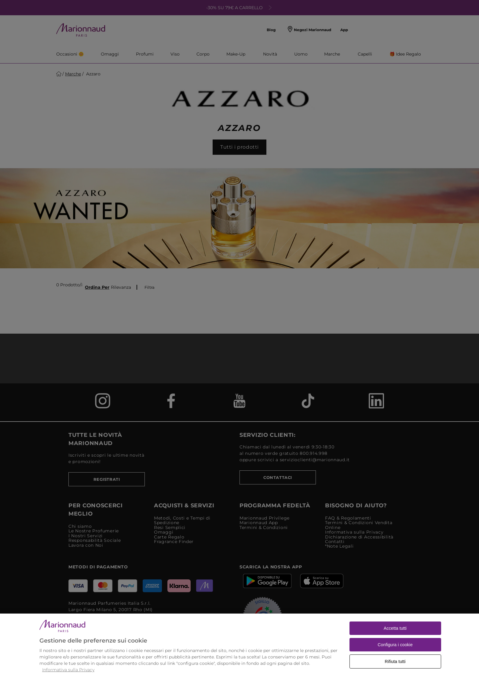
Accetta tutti (395, 637)
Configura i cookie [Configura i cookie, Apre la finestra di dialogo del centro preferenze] (395, 654)
